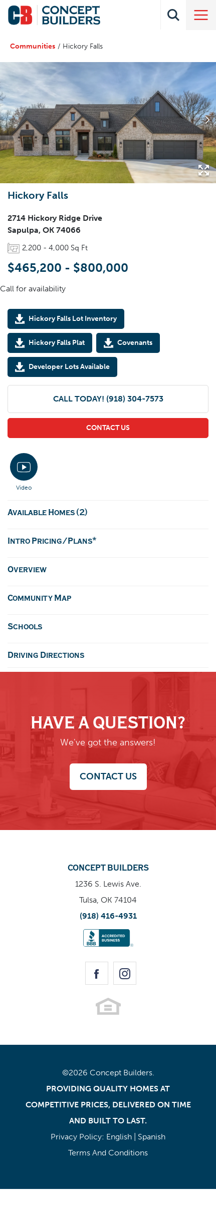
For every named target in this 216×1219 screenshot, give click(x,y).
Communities (32, 46)
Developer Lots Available (69, 366)
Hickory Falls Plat (57, 342)
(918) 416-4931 (108, 916)
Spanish (151, 1136)
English (119, 1136)
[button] (173, 15)
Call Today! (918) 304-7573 (108, 398)
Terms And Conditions (108, 1152)
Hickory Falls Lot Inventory (73, 318)
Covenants (134, 342)
